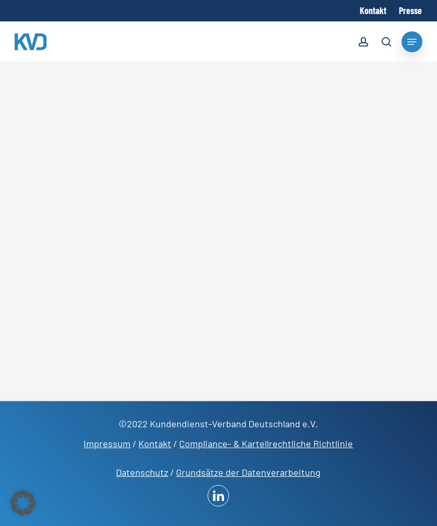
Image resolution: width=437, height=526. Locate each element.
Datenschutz (142, 472)
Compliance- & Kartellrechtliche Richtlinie (266, 443)
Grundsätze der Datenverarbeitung (248, 472)
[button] (23, 503)
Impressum (107, 443)
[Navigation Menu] (411, 42)
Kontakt (154, 443)
